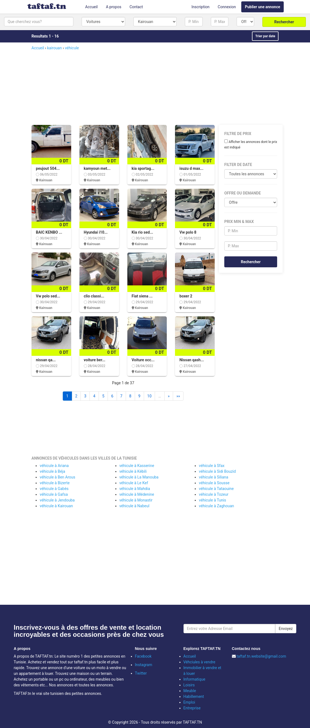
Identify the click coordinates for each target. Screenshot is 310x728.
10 (149, 396)
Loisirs (189, 685)
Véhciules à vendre (199, 662)
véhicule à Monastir (136, 500)
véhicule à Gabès (54, 488)
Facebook (143, 656)
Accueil (91, 7)
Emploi (189, 702)
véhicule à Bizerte (55, 483)
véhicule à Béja (52, 471)
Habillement (193, 696)
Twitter (141, 673)
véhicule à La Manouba (139, 477)
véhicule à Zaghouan (216, 506)
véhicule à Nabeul (134, 506)
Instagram (143, 665)
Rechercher (284, 22)
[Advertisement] (164, 88)
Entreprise (192, 708)
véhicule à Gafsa (54, 494)
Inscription (200, 7)
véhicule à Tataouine (216, 488)
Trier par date (265, 36)
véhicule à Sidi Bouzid (217, 471)
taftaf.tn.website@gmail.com (261, 656)
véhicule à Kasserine (136, 465)
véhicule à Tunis (212, 500)
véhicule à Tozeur (213, 494)
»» (178, 396)
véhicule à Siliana (213, 477)
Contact (136, 7)
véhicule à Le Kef (133, 483)
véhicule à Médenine (136, 494)
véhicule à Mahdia (134, 488)
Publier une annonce (262, 7)
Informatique (194, 679)
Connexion (227, 7)
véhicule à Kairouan (56, 506)
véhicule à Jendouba (57, 500)
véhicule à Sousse (214, 483)
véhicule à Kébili (133, 471)
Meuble (189, 691)
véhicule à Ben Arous (57, 477)
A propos (113, 7)
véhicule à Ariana (54, 465)
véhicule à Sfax (211, 465)
